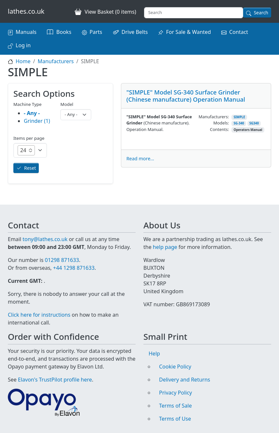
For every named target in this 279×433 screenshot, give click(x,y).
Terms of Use (175, 418)
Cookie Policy (175, 366)
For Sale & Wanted (188, 32)
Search (261, 12)
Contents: (219, 129)
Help (154, 353)
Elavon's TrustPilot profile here (55, 379)
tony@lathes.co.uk (44, 239)
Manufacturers (55, 61)
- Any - (32, 113)
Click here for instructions (39, 314)
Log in (23, 45)
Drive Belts (135, 32)
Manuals (26, 32)
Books (63, 32)
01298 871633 (62, 260)
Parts (96, 32)
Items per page (28, 138)
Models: (221, 123)
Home (23, 61)
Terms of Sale (175, 405)
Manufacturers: (213, 117)
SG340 (254, 123)
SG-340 (239, 123)
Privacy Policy (175, 392)
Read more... (140, 158)
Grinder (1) (37, 120)
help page (165, 247)
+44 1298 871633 (74, 267)
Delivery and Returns (184, 379)
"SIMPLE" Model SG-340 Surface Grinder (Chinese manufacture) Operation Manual (185, 95)
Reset (30, 168)
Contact (238, 32)
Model (66, 104)
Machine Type (27, 104)
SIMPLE (239, 117)
